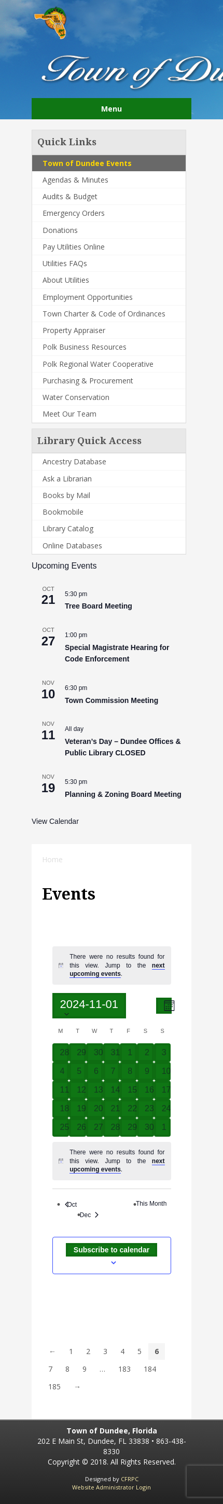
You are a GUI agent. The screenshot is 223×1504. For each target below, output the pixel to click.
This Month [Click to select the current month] (153, 1203)
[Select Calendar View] (164, 1006)
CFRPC (129, 1479)
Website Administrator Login (111, 1487)
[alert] (116, 965)
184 (150, 1369)
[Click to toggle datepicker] (89, 1005)
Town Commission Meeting (111, 700)
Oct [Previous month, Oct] (71, 1204)
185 (54, 1386)
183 (124, 1369)
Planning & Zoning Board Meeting (123, 794)
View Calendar (55, 821)
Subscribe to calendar (111, 1250)
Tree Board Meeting (98, 606)
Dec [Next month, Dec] (92, 1215)
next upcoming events (116, 970)
